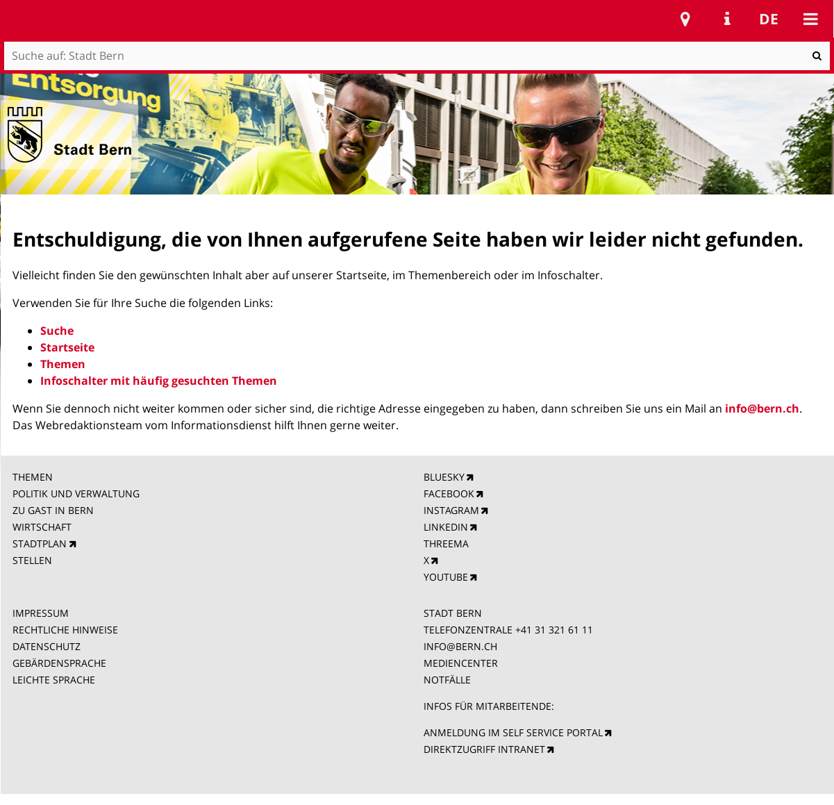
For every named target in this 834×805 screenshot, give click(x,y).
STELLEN (32, 560)
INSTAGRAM (451, 510)
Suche (57, 330)
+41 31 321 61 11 (554, 629)
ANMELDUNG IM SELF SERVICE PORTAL (513, 732)
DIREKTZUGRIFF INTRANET (484, 749)
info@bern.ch (762, 408)
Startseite (67, 347)
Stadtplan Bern (685, 19)
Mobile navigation (810, 19)
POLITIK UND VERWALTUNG (76, 493)
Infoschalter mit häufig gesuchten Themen (158, 380)
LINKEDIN (446, 526)
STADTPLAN (39, 543)
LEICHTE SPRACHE (53, 679)
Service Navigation (727, 19)
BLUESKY (444, 476)
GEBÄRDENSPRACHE (59, 663)
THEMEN (32, 476)
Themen (62, 364)
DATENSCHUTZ (46, 646)
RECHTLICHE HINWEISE (65, 629)
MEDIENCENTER (461, 663)
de (768, 18)
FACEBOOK (449, 493)
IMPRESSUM (40, 613)
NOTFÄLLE (447, 679)
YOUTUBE (446, 576)
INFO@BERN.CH (460, 646)
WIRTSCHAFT (42, 526)
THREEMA (446, 543)
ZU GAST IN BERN (53, 510)
